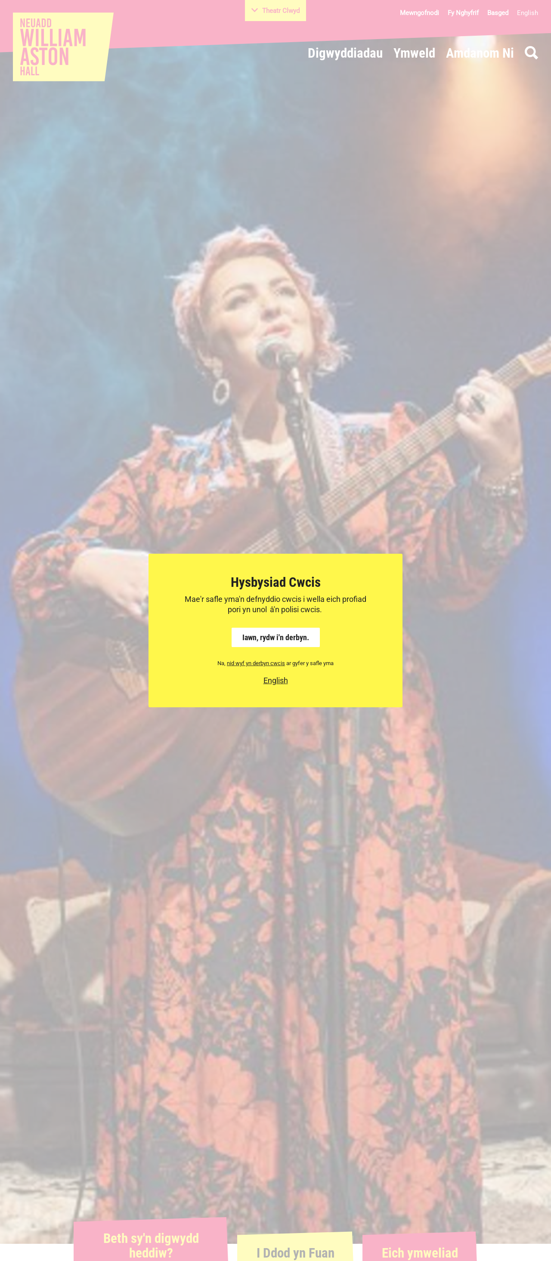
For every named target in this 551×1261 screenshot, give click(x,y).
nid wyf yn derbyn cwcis (256, 663)
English (275, 680)
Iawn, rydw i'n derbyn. (275, 637)
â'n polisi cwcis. (296, 609)
